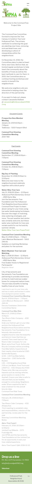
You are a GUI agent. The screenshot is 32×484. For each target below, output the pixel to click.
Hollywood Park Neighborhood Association (15, 478)
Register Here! (7, 267)
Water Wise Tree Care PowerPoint (15, 230)
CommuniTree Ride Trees (12, 391)
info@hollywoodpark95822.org (12, 463)
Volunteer (6, 468)
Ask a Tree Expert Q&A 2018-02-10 (16, 445)
